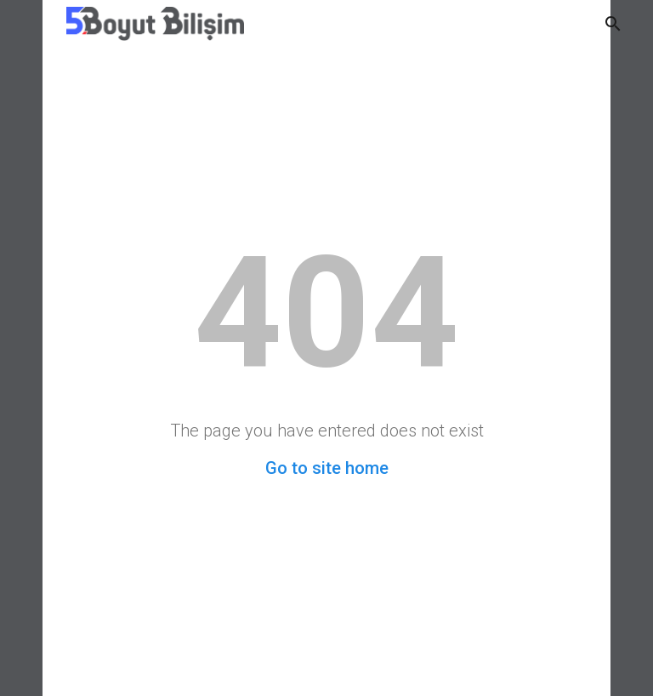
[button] (613, 23)
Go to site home (327, 468)
